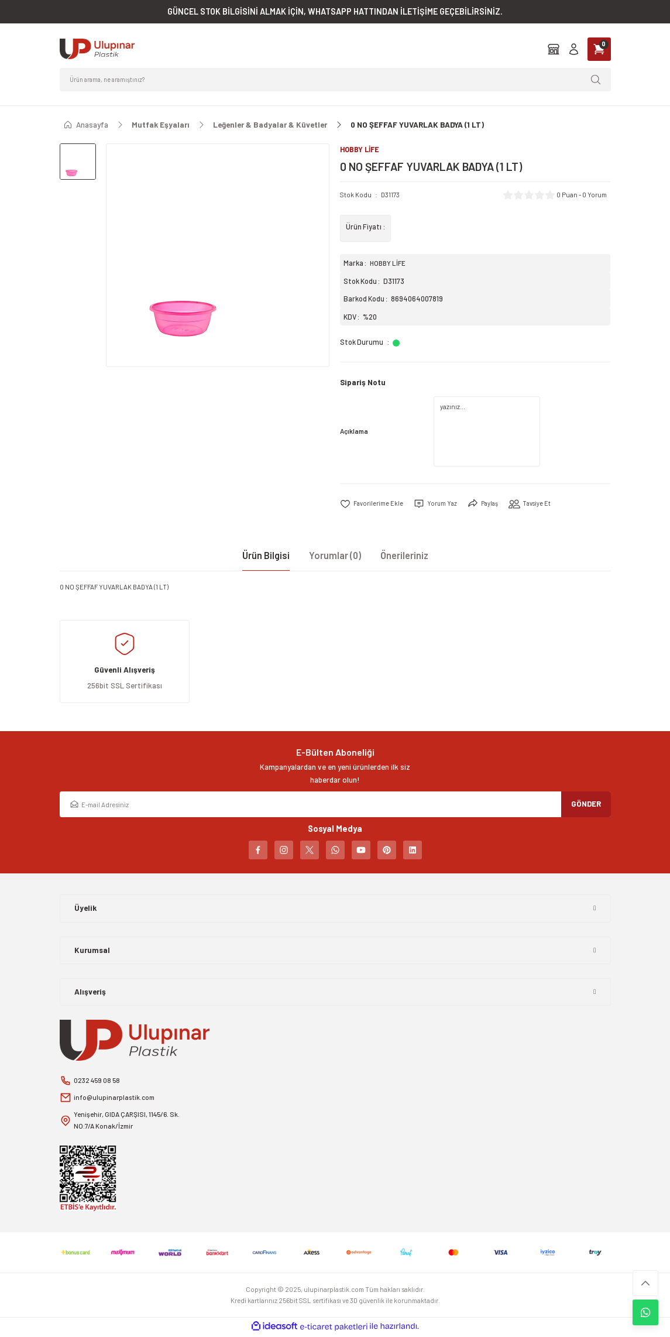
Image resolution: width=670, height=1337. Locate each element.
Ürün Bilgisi (266, 555)
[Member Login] (573, 49)
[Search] (335, 79)
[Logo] (97, 49)
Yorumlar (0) (335, 555)
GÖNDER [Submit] (586, 804)
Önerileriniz (404, 555)
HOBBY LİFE (389, 263)
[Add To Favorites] (372, 504)
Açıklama (354, 432)
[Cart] (599, 49)
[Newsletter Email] (335, 805)
